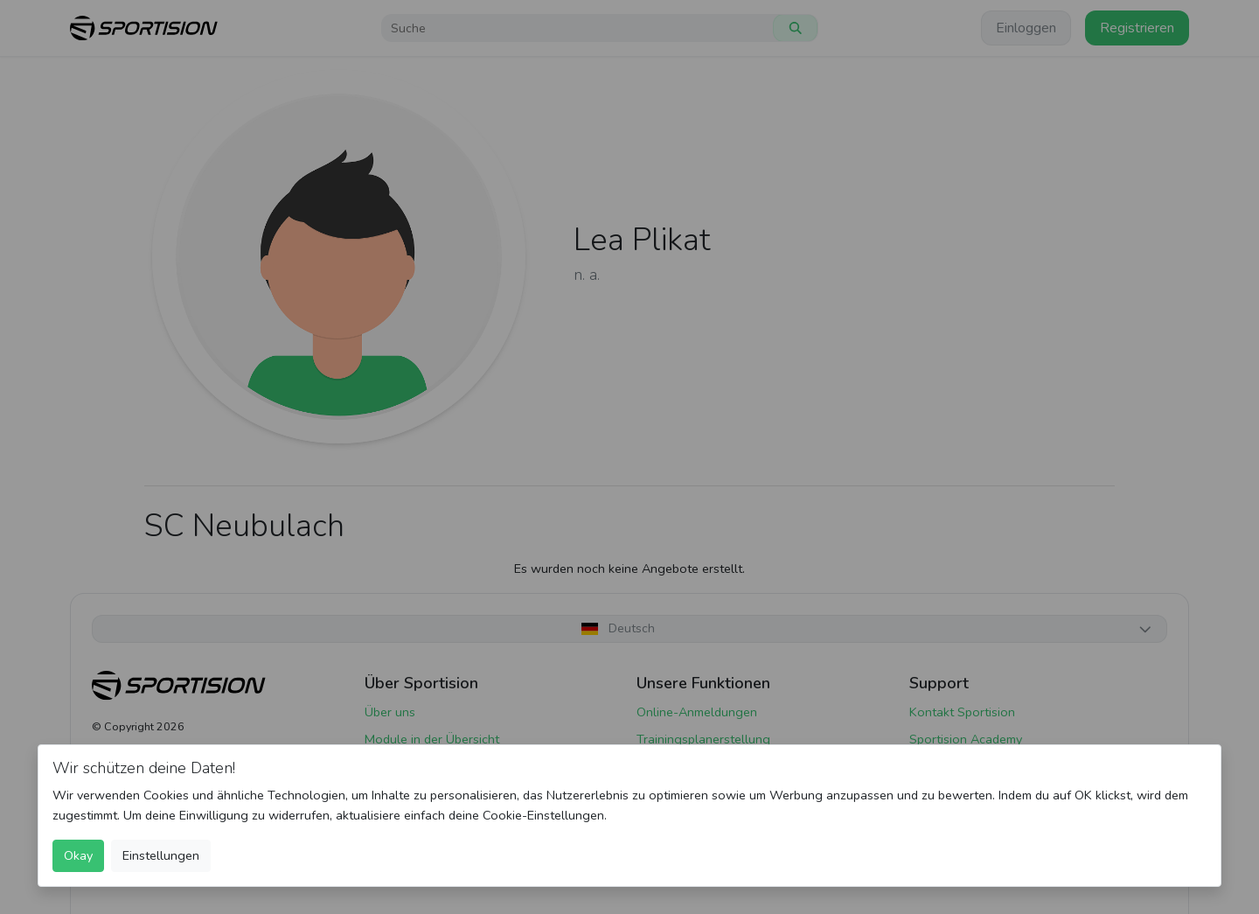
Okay (78, 855)
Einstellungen (160, 855)
